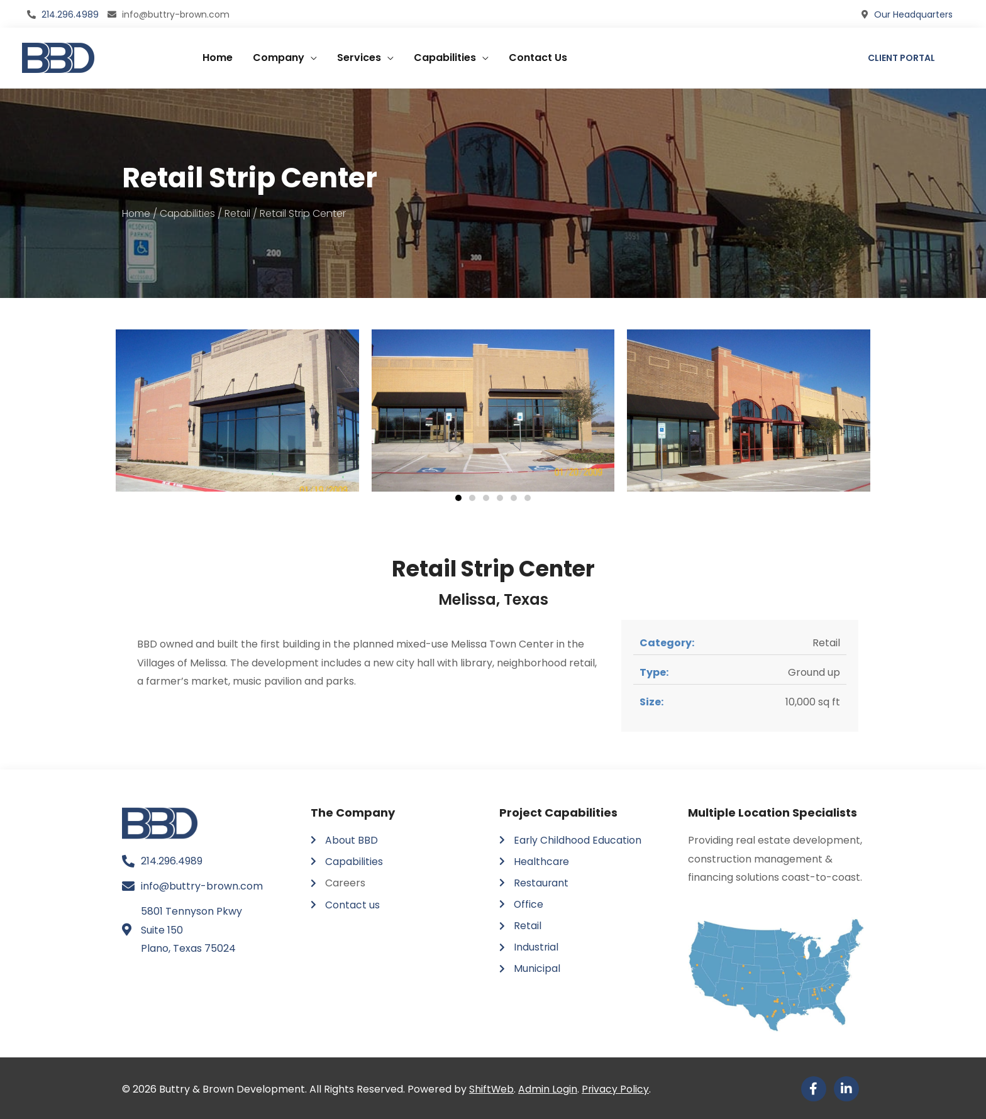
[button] (458, 497)
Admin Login (548, 1088)
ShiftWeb (491, 1088)
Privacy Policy (616, 1088)
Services (359, 56)
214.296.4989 (70, 13)
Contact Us (538, 56)
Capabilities (445, 56)
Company (278, 56)
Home (217, 56)
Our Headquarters (913, 13)
